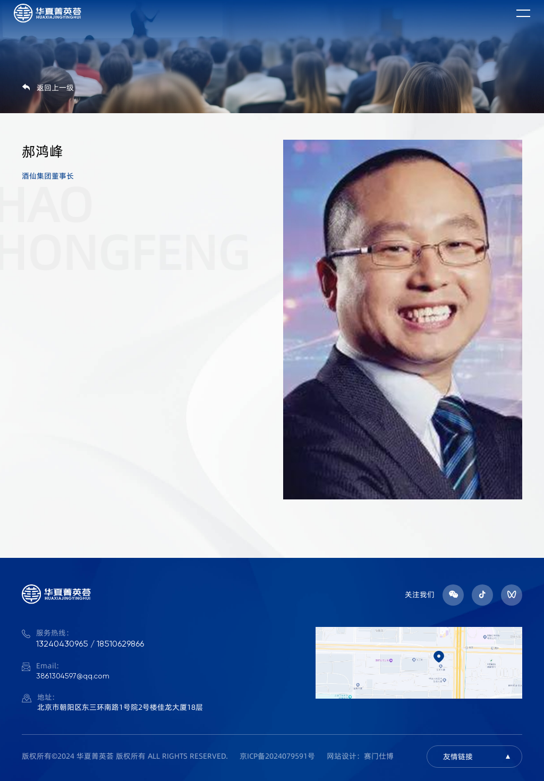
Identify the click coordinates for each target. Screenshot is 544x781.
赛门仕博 (379, 756)
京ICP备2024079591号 (277, 756)
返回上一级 (48, 88)
